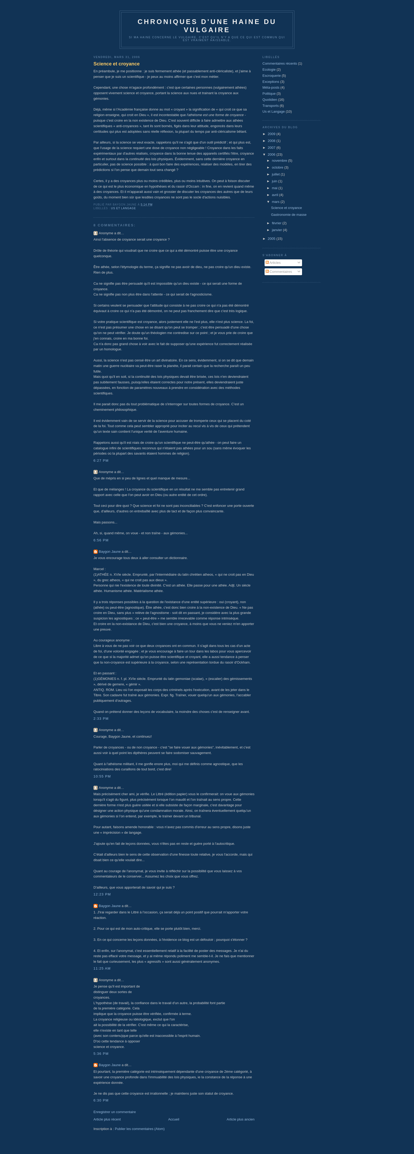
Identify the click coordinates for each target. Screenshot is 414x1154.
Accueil (173, 1119)
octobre (278, 167)
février (277, 223)
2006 (272, 154)
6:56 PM (101, 540)
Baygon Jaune (110, 552)
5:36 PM (101, 1054)
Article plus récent (107, 1119)
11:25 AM (102, 968)
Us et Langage (123, 208)
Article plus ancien (241, 1119)
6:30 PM (101, 1100)
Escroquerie (271, 76)
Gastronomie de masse (288, 215)
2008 (272, 141)
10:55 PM (102, 776)
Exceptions (270, 82)
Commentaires (279, 272)
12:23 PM (102, 894)
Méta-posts (270, 87)
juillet (276, 174)
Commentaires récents (279, 63)
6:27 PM (101, 460)
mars (276, 202)
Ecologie (269, 69)
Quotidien (269, 100)
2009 (272, 134)
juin (275, 181)
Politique (269, 94)
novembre (280, 161)
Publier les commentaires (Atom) (140, 1129)
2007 (272, 148)
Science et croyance (116, 63)
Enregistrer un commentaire (114, 1112)
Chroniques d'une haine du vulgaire (207, 26)
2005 (272, 239)
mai (275, 188)
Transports (270, 106)
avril (275, 195)
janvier (277, 230)
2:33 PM (101, 719)
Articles (273, 263)
